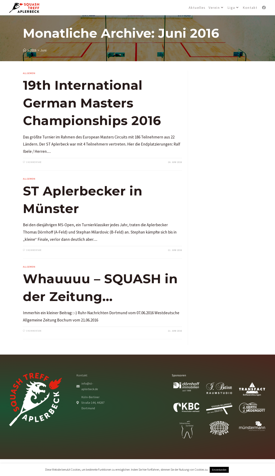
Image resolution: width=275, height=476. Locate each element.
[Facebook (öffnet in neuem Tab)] (263, 8)
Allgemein (29, 73)
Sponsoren (179, 375)
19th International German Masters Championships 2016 (92, 102)
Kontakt (81, 375)
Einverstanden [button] (219, 469)
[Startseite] (24, 50)
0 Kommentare (34, 162)
